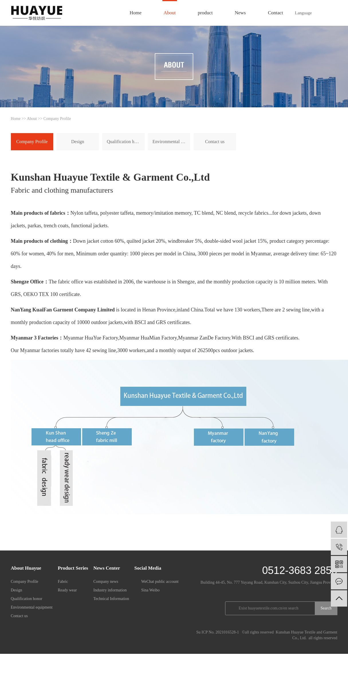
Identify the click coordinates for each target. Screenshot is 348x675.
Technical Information (111, 599)
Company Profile (32, 141)
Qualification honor (125, 141)
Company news (105, 581)
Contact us (215, 141)
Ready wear (67, 590)
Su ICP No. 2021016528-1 (217, 632)
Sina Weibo (150, 590)
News (240, 12)
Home (135, 12)
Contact (275, 12)
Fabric (63, 581)
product (205, 12)
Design (77, 141)
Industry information (110, 590)
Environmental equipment (171, 141)
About (170, 12)
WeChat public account (159, 581)
